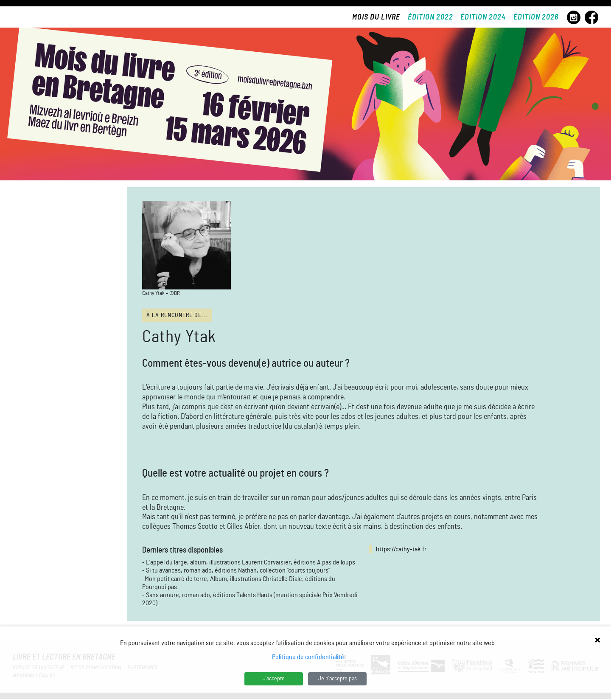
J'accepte (274, 679)
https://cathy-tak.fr (401, 549)
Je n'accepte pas (337, 679)
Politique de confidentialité (308, 657)
